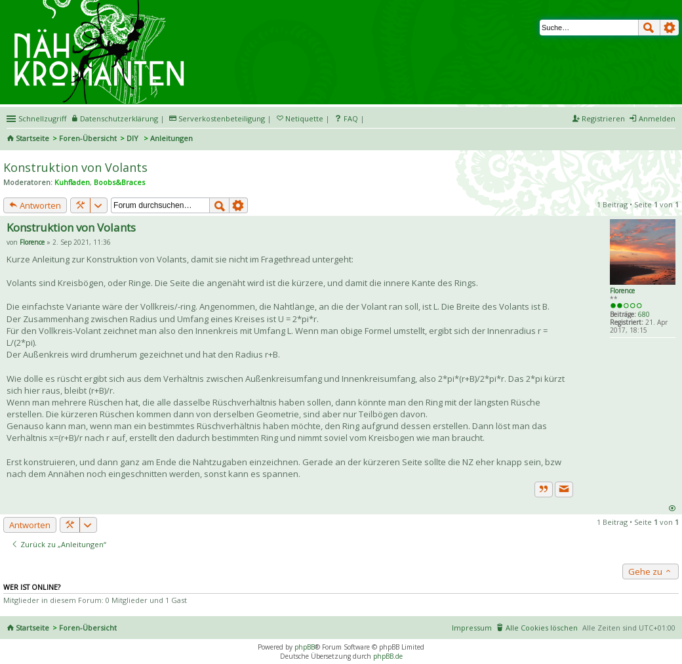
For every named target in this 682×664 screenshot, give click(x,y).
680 (644, 314)
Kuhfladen (72, 182)
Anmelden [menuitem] (657, 118)
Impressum (472, 628)
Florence (622, 290)
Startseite (32, 138)
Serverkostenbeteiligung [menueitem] (221, 118)
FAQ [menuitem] (351, 118)
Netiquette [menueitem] (304, 118)
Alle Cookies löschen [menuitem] (542, 628)
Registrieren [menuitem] (603, 118)
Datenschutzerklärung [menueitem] (119, 118)
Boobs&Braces (119, 182)
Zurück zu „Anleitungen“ (58, 544)
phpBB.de (388, 656)
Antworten (35, 205)
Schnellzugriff (42, 118)
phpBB (304, 647)
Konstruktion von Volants (75, 167)
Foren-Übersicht (88, 138)
